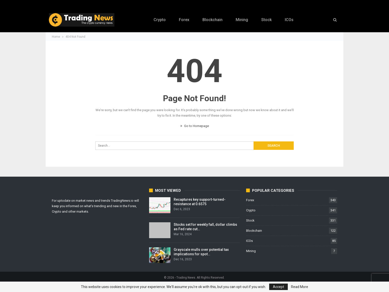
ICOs (289, 19)
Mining (242, 19)
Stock (266, 19)
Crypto (160, 19)
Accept (278, 287)
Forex (184, 19)
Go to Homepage (194, 126)
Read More (299, 287)
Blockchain (212, 19)
